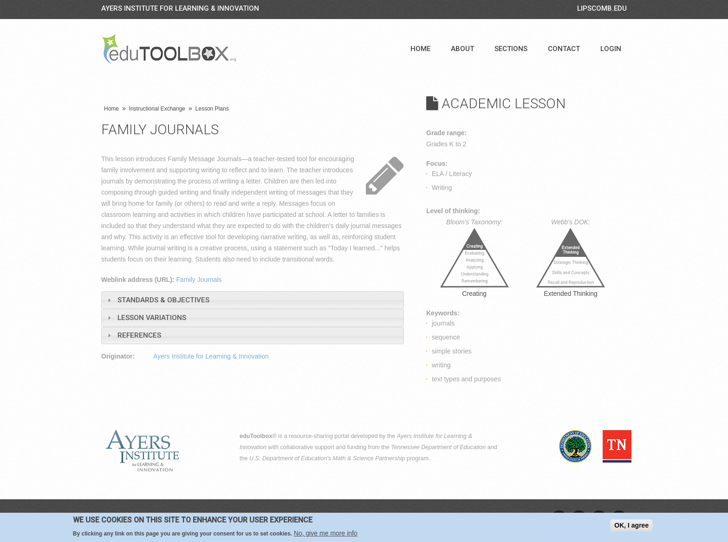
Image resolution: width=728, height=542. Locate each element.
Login (610, 49)
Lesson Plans (212, 108)
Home (420, 49)
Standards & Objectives (163, 300)
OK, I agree (631, 525)
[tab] (252, 299)
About (462, 49)
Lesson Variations (151, 317)
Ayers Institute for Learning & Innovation (180, 8)
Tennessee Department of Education (438, 447)
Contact (564, 49)
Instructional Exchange (157, 108)
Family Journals (199, 279)
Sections (510, 49)
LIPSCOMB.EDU (602, 8)
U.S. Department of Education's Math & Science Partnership (327, 458)
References (139, 335)
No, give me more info (326, 533)
